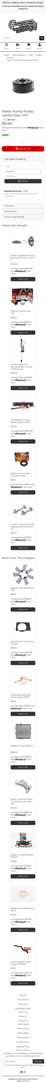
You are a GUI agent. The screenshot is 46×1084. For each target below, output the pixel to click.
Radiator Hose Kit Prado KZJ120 (22, 856)
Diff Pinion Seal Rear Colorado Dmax (20, 474)
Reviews (14, 217)
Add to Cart (23, 148)
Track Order (23, 1004)
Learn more (27, 487)
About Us (23, 1016)
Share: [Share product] (9, 120)
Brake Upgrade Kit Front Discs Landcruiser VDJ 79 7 (23, 257)
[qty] (23, 166)
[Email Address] (17, 1061)
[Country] (23, 171)
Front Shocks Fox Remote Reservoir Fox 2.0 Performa (21, 366)
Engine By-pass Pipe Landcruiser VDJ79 (20, 696)
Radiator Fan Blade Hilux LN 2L (23, 909)
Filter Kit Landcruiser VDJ (21, 312)
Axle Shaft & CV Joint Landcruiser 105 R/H (21, 421)
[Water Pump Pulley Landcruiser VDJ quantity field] (23, 142)
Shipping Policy (23, 1047)
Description (9, 206)
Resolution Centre (23, 1009)
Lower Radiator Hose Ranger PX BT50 (21, 963)
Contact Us (23, 1021)
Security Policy (23, 1042)
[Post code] (23, 176)
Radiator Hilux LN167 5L (22, 746)
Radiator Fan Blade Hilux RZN (23, 589)
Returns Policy (23, 1037)
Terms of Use (23, 1028)
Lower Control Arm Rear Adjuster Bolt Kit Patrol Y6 (22, 526)
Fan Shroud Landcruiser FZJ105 (22, 642)
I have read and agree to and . (23, 1066)
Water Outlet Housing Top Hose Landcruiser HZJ (21, 801)
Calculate (23, 181)
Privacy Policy (23, 1033)
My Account (23, 999)
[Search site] (41, 38)
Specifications (10, 211)
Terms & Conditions (28, 1065)
